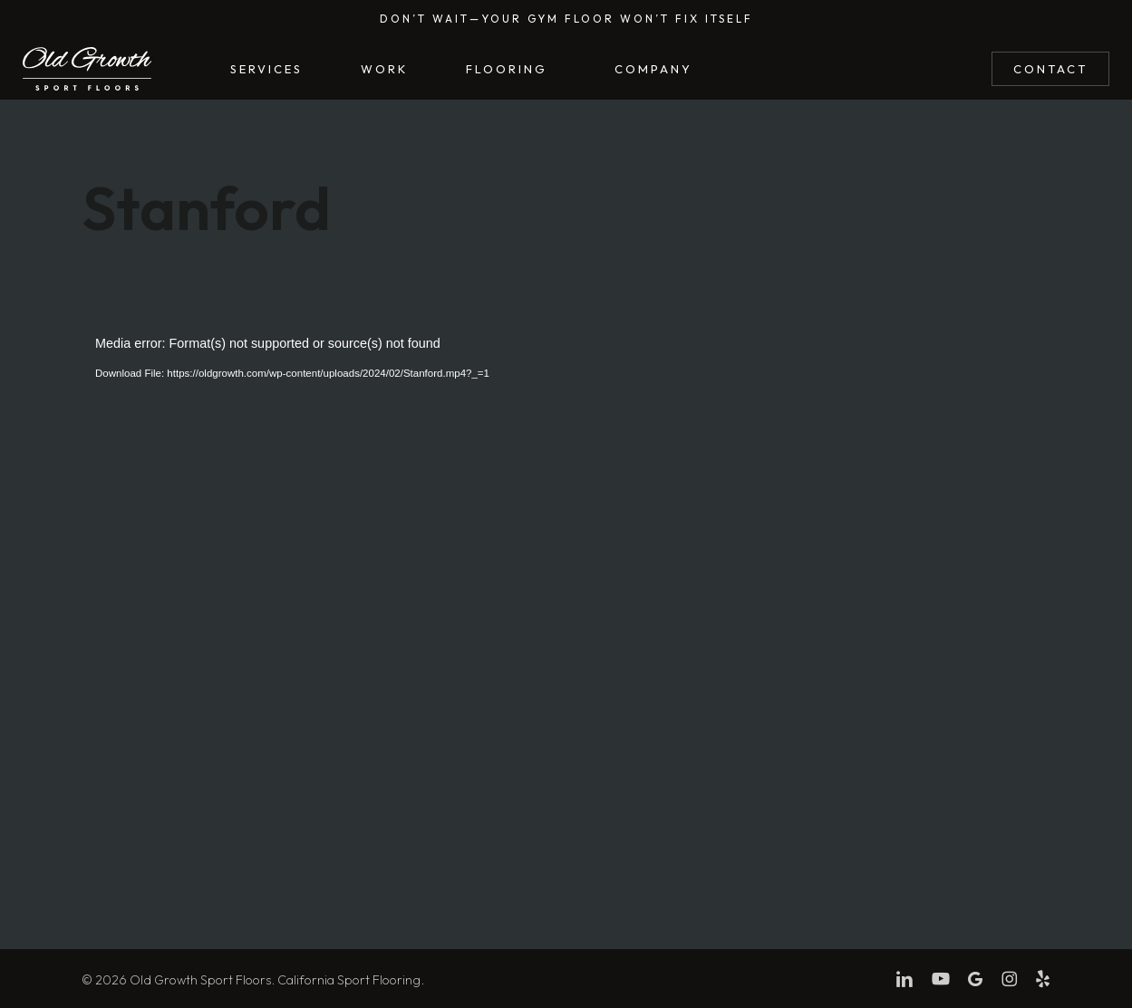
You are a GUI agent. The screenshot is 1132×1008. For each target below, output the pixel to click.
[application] (566, 601)
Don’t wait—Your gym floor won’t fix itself (566, 18)
